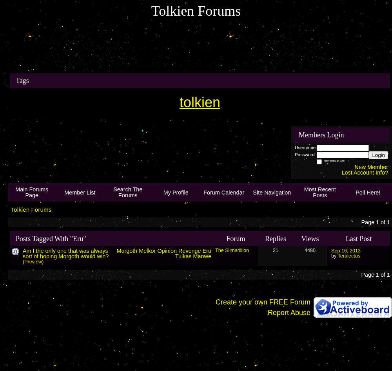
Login (378, 155)
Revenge (189, 251)
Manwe (202, 256)
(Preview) (33, 262)
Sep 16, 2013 (346, 251)
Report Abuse (289, 313)
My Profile (176, 192)
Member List (79, 192)
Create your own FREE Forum (263, 302)
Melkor (147, 251)
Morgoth (126, 251)
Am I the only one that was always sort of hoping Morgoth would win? (66, 253)
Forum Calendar (223, 192)
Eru (207, 251)
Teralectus (349, 256)
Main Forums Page (31, 192)
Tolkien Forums (31, 209)
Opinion (167, 251)
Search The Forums (127, 192)
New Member (371, 167)
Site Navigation (272, 192)
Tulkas (183, 256)
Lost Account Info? (365, 172)
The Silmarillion (232, 250)
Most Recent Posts (320, 192)
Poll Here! (368, 192)
